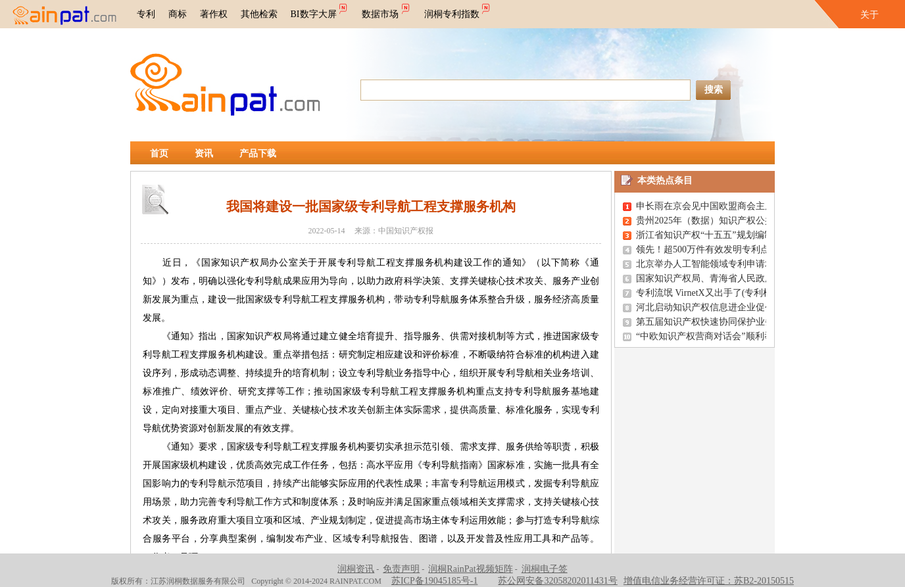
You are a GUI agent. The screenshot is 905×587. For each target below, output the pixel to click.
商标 (177, 14)
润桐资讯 (355, 569)
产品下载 (257, 153)
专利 (146, 14)
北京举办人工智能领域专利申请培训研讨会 (723, 264)
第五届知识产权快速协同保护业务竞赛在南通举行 (737, 322)
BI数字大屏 (320, 10)
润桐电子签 (545, 569)
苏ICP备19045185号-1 (434, 581)
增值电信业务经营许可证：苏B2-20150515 (709, 581)
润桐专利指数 (458, 10)
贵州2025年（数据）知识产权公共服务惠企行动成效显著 (751, 220)
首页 (159, 153)
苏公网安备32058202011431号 (557, 581)
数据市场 (386, 10)
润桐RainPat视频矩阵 (470, 569)
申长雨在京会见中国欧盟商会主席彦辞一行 (723, 206)
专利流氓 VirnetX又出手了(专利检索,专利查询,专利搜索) (749, 293)
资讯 (204, 153)
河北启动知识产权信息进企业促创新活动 (719, 307)
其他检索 (259, 14)
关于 (869, 15)
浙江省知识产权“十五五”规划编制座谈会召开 (727, 235)
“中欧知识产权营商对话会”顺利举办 (709, 336)
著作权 (214, 14)
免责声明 (401, 569)
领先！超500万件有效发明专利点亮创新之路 (726, 249)
